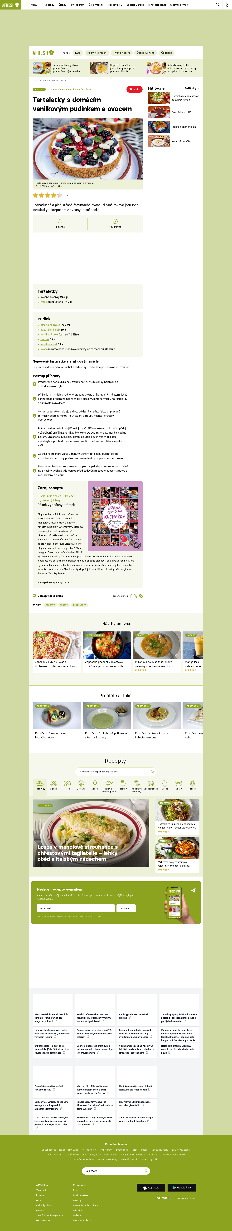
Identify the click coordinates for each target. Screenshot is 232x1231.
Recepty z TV (114, 4)
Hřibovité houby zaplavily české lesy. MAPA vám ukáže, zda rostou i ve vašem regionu (52, 1033)
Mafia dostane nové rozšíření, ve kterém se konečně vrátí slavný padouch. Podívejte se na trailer (51, 1122)
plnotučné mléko (50, 324)
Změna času (122, 1150)
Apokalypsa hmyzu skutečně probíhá (133, 1016)
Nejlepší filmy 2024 (68, 1150)
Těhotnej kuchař (157, 4)
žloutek (44, 339)
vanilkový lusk (48, 344)
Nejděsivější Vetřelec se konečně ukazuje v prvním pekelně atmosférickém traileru (51, 1105)
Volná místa (41, 1190)
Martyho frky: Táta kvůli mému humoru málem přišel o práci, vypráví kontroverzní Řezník (93, 1089)
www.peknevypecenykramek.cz (56, 582)
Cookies (40, 1210)
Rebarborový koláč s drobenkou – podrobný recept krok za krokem (181, 68)
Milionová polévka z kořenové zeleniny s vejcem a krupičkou (154, 664)
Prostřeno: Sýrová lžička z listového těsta (51, 735)
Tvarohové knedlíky (107, 1159)
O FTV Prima (42, 1185)
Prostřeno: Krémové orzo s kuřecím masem (152, 735)
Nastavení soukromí (82, 1220)
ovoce (44, 349)
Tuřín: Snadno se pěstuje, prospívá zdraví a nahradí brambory (137, 1119)
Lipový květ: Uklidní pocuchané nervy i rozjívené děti (135, 1104)
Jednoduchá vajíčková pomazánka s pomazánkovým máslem (67, 68)
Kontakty (77, 1200)
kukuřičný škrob (50, 329)
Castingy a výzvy (80, 1195)
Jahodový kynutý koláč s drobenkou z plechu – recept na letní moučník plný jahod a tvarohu (55, 664)
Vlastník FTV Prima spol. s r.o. (49, 1215)
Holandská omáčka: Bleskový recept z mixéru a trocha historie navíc (177, 1049)
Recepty (49, 4)
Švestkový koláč (150, 1159)
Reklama (40, 1195)
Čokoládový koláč (181, 112)
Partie (134, 1150)
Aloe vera (153, 1154)
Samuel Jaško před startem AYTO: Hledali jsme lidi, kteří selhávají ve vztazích (94, 1033)
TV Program (77, 4)
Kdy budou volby (159, 1150)
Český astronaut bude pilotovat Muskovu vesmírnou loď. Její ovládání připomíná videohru (135, 1033)
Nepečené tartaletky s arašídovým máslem (67, 361)
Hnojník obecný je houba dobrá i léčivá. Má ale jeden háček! (135, 1088)
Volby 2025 (95, 1154)
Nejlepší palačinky (130, 1159)
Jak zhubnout (49, 1150)
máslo (44, 301)
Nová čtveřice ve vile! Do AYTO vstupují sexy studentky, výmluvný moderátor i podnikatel (94, 1018)
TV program (106, 1150)
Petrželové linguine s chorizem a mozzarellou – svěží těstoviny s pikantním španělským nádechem (177, 827)
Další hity (191, 88)
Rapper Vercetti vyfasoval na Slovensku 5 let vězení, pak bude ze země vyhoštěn (95, 1105)
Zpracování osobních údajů (85, 1205)
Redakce (77, 1215)
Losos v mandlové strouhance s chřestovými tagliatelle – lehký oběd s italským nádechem (78, 852)
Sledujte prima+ (179, 4)
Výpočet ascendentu (84, 1159)
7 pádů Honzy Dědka (75, 1154)
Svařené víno (110, 1154)
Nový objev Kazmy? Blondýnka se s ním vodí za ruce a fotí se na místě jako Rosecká (94, 1121)
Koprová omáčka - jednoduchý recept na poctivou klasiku (122, 68)
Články (62, 4)
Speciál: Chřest (135, 4)
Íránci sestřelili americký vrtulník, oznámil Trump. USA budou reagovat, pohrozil (51, 1018)
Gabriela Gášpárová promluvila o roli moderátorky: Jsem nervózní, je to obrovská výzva (95, 1049)
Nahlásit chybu (43, 1220)
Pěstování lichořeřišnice (173, 1154)
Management (79, 1185)
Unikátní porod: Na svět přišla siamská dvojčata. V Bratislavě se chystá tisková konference (51, 1049)
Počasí (144, 1150)
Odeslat (126, 908)
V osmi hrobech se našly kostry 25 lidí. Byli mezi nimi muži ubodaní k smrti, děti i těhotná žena (136, 1049)
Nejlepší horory (89, 1150)
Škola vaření (95, 4)
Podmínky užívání (44, 1205)
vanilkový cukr (49, 334)
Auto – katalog (54, 1154)
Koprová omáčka (181, 141)
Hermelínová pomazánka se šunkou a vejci (185, 97)
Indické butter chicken (184, 126)
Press (75, 1190)
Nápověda (77, 1210)
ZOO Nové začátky (181, 1150)
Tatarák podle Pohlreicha (133, 1154)
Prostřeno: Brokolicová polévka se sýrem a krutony (106, 735)
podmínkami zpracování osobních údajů (83, 916)
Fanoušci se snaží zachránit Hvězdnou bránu (48, 1088)
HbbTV (39, 1200)
